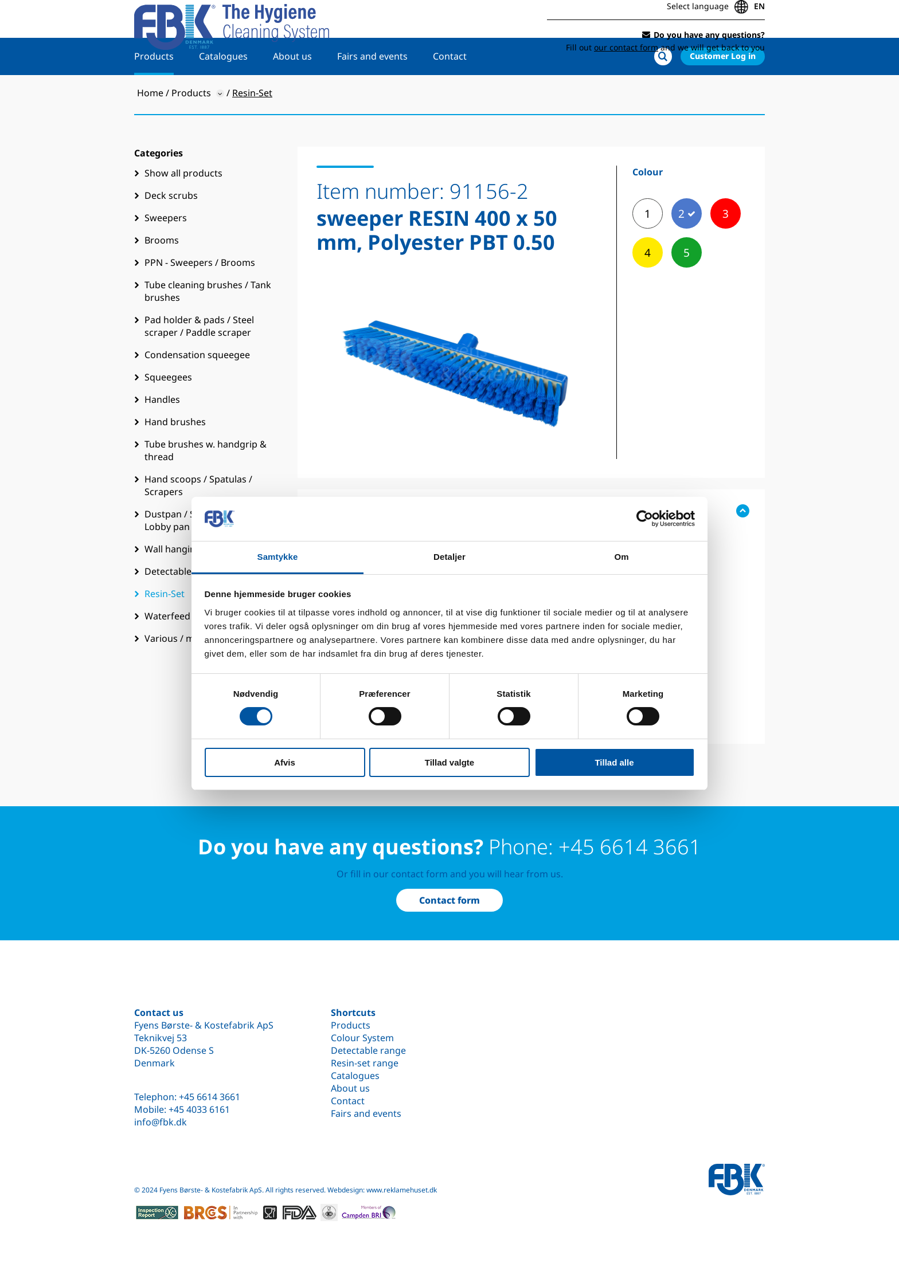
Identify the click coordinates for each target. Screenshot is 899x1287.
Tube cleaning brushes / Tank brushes (207, 325)
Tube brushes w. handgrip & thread (205, 484)
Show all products (183, 207)
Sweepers (165, 251)
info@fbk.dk (160, 1122)
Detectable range (368, 1050)
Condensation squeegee (197, 388)
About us (292, 90)
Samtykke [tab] (277, 557)
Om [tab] (621, 557)
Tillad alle (614, 762)
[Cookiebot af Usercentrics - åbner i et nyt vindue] (645, 518)
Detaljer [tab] (449, 557)
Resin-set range (364, 1063)
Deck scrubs (171, 229)
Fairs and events (372, 90)
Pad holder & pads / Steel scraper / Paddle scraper (199, 359)
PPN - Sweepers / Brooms (199, 296)
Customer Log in (723, 89)
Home (150, 126)
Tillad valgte (449, 762)
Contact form (449, 900)
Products (154, 90)
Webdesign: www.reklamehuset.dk (382, 1190)
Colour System (362, 1037)
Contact (450, 90)
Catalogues (223, 90)
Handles (162, 433)
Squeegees (168, 411)
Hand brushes (175, 455)
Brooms (161, 274)
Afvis (284, 762)
